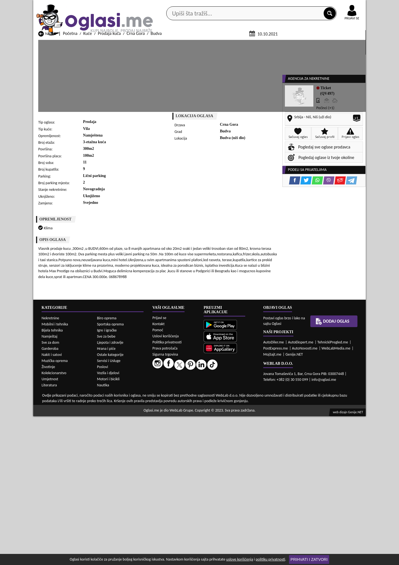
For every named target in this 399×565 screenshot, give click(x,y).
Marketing (271, 5)
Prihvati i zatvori (309, 559)
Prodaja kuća (109, 99)
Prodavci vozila (160, 44)
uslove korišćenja (239, 559)
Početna (70, 99)
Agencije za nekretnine (212, 44)
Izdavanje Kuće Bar (115, 548)
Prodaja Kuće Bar (113, 505)
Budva (156, 99)
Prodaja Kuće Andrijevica (60, 505)
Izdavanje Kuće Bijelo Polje (241, 548)
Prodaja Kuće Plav (174, 521)
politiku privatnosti (270, 559)
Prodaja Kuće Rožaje (176, 526)
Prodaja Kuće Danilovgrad (181, 510)
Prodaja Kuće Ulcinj (55, 532)
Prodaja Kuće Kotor (175, 516)
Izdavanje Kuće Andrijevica (62, 548)
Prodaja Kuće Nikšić (55, 521)
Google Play (169, 5)
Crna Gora (136, 99)
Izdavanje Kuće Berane (178, 548)
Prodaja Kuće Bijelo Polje (240, 505)
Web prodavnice (116, 44)
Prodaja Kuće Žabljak (176, 532)
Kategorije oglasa (69, 44)
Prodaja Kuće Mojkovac (239, 516)
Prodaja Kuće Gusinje (237, 510)
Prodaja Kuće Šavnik (116, 532)
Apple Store (204, 5)
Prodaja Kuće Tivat (234, 526)
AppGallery (239, 5)
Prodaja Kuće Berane (176, 505)
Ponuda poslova (307, 44)
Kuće (87, 99)
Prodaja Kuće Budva (56, 510)
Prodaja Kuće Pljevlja (236, 521)
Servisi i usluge (262, 44)
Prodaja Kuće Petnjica (117, 521)
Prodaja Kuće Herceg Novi (61, 516)
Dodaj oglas (348, 44)
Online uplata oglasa (340, 5)
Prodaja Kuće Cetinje (116, 510)
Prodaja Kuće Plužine (57, 526)
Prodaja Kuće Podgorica (119, 526)
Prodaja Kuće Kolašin (116, 516)
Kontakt (301, 5)
